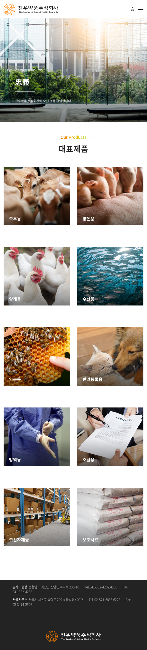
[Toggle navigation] (140, 9)
